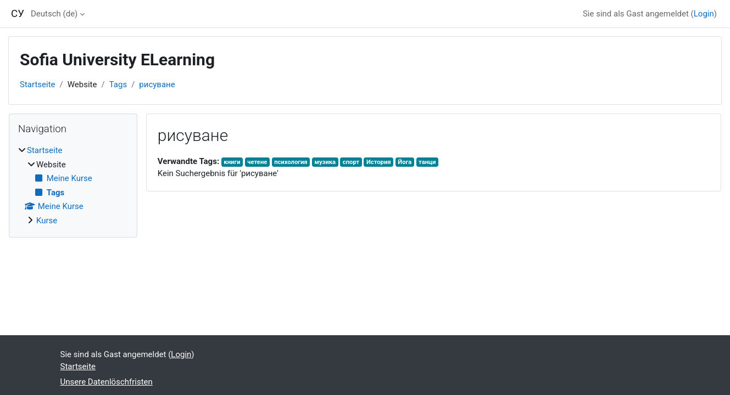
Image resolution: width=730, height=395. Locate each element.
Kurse (46, 220)
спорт (351, 162)
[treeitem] (73, 185)
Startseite (37, 84)
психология (291, 162)
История (378, 162)
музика (325, 162)
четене (257, 162)
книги (232, 162)
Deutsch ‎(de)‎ (54, 14)
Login (704, 14)
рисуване (157, 84)
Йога (404, 162)
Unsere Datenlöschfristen (106, 382)
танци (427, 162)
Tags (118, 84)
